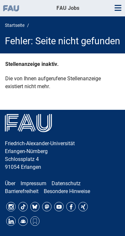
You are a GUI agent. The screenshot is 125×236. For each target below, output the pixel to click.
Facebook (71, 206)
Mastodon (47, 206)
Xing (83, 206)
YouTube (59, 206)
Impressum (33, 183)
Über (10, 183)
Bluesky (35, 206)
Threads (35, 221)
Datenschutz (66, 183)
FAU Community (23, 221)
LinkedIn (11, 221)
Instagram (11, 206)
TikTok (23, 206)
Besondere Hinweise (67, 191)
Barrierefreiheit (22, 191)
